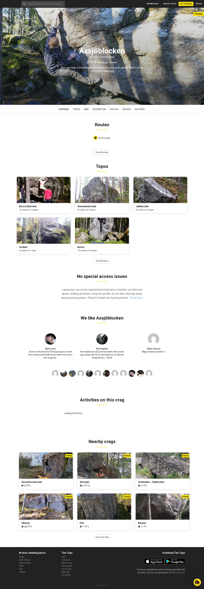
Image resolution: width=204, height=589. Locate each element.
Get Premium (186, 4)
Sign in (199, 4)
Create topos (169, 4)
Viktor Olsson (153, 349)
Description (99, 109)
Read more (108, 71)
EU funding (66, 575)
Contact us (66, 560)
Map (86, 109)
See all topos (102, 261)
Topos (76, 109)
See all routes (102, 152)
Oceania (22, 572)
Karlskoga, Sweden (107, 62)
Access (127, 109)
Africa (21, 566)
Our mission (67, 569)
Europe (21, 557)
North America (24, 560)
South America (25, 563)
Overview (63, 109)
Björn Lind (50, 349)
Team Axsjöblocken (103, 57)
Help (63, 557)
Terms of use (67, 563)
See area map (102, 537)
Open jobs (66, 572)
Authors (140, 109)
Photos (114, 109)
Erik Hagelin (102, 349)
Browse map (153, 4)
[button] (197, 582)
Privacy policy (67, 566)
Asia (21, 569)
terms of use (179, 572)
